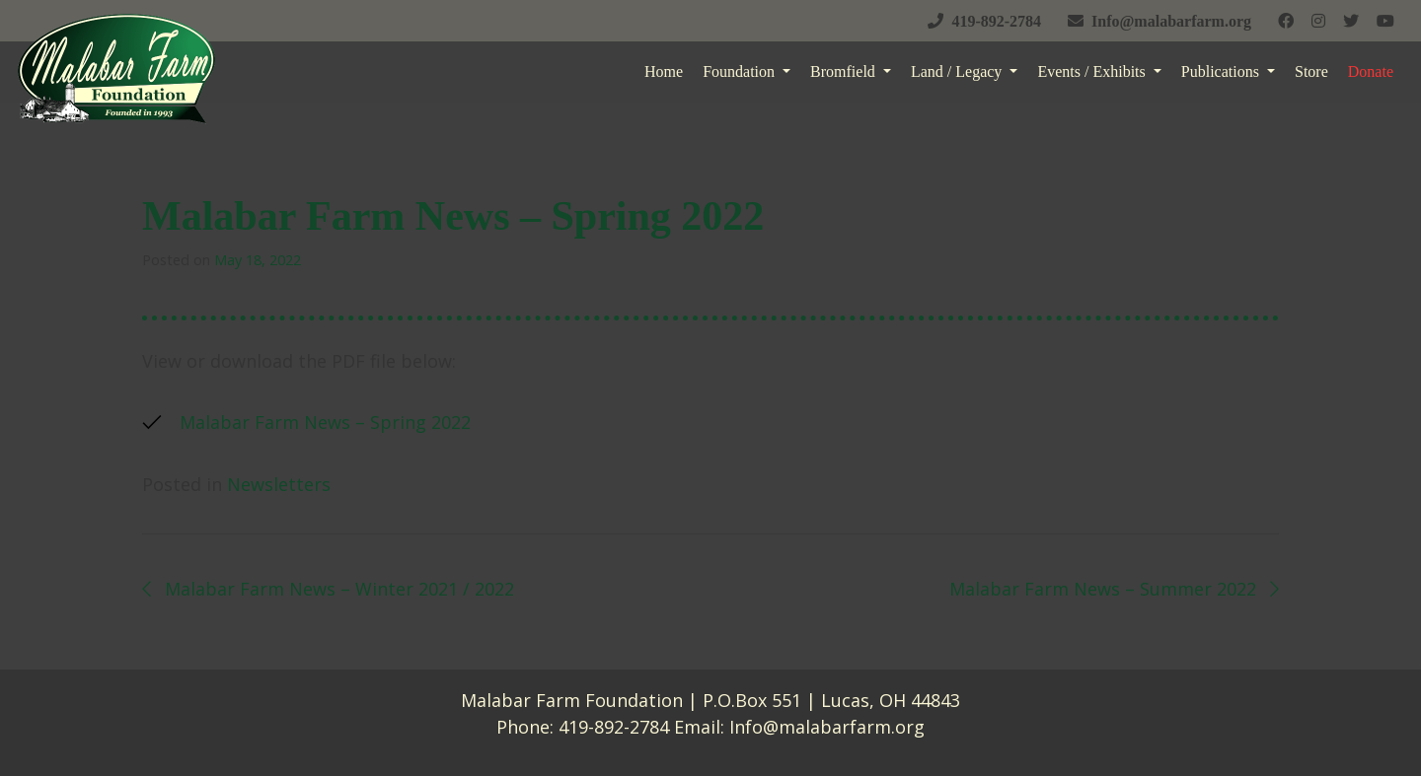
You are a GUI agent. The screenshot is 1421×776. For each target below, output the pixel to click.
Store (1311, 71)
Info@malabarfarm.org (827, 727)
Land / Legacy (958, 71)
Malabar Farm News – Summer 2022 (1114, 588)
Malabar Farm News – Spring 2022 (325, 422)
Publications (1222, 71)
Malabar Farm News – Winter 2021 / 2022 (328, 588)
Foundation (741, 71)
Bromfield (844, 71)
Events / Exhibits (1093, 71)
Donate (1370, 71)
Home (663, 71)
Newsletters (279, 484)
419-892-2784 (614, 727)
